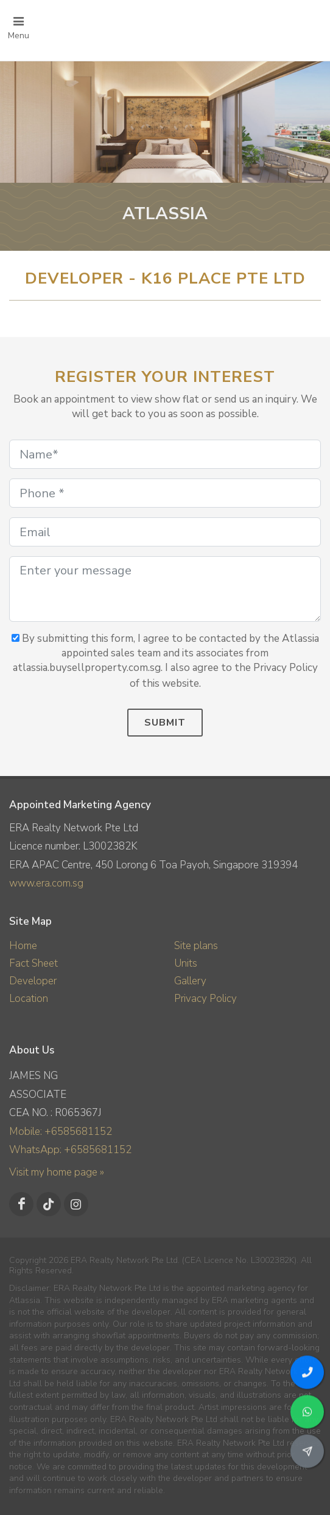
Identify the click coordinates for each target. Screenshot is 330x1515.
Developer (33, 981)
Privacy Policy (205, 999)
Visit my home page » (56, 1172)
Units (185, 963)
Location (28, 999)
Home (23, 946)
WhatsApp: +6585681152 (70, 1150)
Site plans (196, 946)
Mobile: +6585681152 (60, 1132)
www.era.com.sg (46, 883)
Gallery (190, 981)
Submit (165, 722)
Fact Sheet (33, 963)
